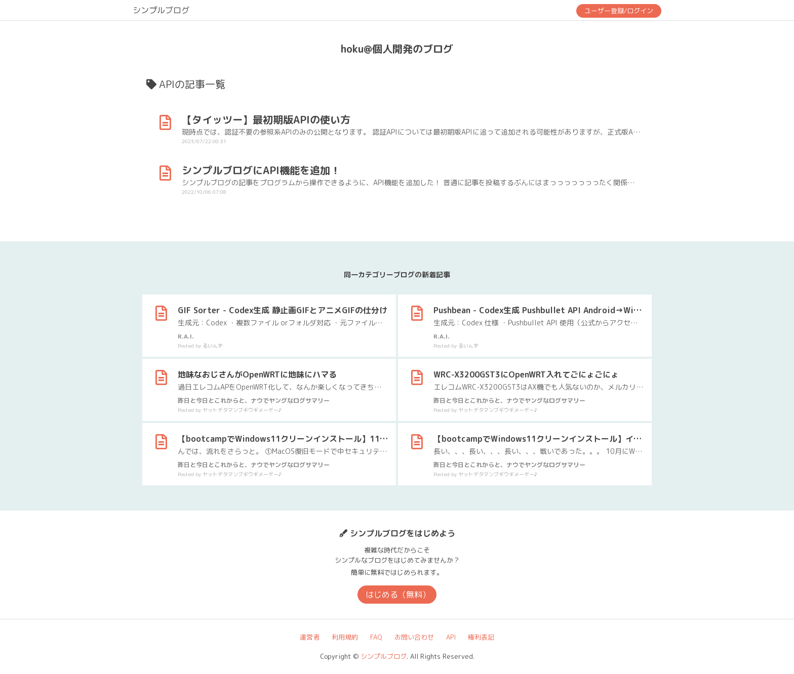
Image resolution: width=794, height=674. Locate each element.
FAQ (376, 637)
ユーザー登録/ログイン (618, 10)
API (451, 637)
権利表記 (481, 637)
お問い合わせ (414, 637)
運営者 (310, 637)
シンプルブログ (161, 10)
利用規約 (345, 637)
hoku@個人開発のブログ (397, 48)
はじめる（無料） (398, 594)
